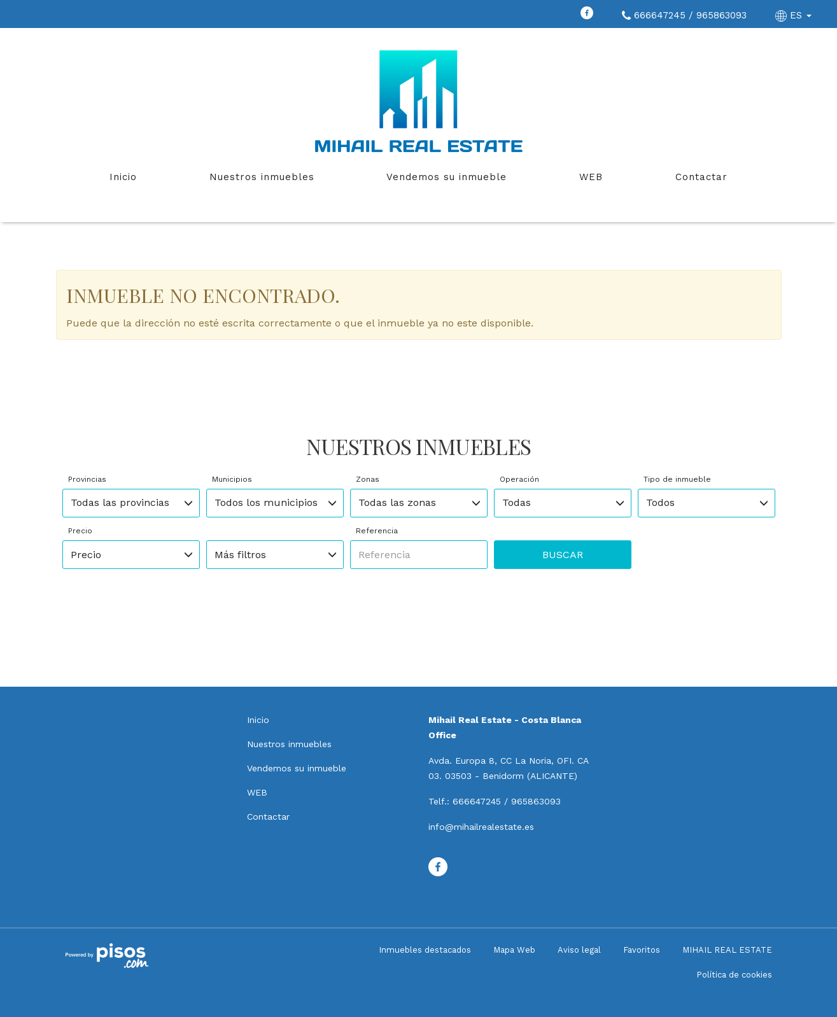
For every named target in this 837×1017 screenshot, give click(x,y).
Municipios (232, 479)
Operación (519, 479)
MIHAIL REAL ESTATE (727, 950)
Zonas (367, 479)
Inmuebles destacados (425, 950)
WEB (591, 177)
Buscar (562, 555)
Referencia (377, 530)
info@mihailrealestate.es (481, 827)
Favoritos (641, 950)
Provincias (87, 479)
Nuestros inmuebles (261, 177)
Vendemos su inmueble (446, 177)
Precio (80, 530)
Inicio (123, 177)
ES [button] (795, 15)
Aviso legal (579, 950)
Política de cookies (734, 974)
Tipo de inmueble (677, 479)
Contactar (701, 177)
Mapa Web (514, 950)
